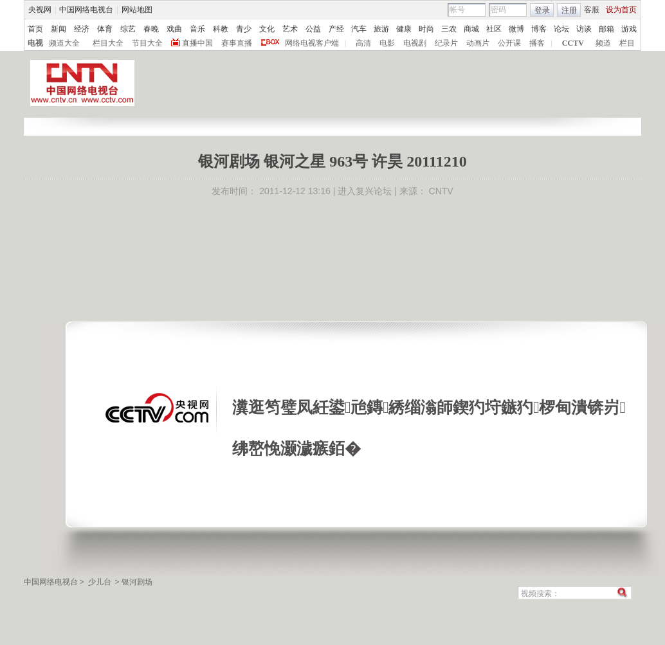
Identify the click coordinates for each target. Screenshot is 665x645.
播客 (537, 43)
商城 (471, 28)
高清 (363, 43)
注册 (569, 10)
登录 (542, 10)
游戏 (629, 28)
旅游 (381, 28)
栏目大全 (108, 43)
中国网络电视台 (86, 9)
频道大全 (64, 43)
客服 (591, 9)
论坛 (561, 28)
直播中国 (197, 43)
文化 (267, 28)
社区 (494, 28)
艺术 (290, 28)
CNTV (441, 191)
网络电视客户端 (312, 43)
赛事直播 (236, 43)
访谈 (584, 28)
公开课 (509, 43)
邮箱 (606, 28)
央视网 (39, 9)
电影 (387, 43)
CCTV (573, 43)
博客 (539, 28)
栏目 (627, 43)
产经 (336, 28)
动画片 (477, 43)
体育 (105, 28)
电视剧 (414, 43)
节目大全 (147, 43)
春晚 (151, 28)
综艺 (128, 28)
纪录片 (446, 43)
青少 (243, 28)
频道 (603, 43)
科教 (220, 28)
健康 (404, 28)
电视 (35, 43)
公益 (313, 28)
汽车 (359, 28)
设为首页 (621, 9)
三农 (449, 28)
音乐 (197, 28)
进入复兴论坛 (365, 191)
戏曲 (174, 28)
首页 (35, 28)
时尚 (426, 28)
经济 (81, 28)
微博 (516, 28)
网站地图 (137, 9)
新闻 (58, 28)
